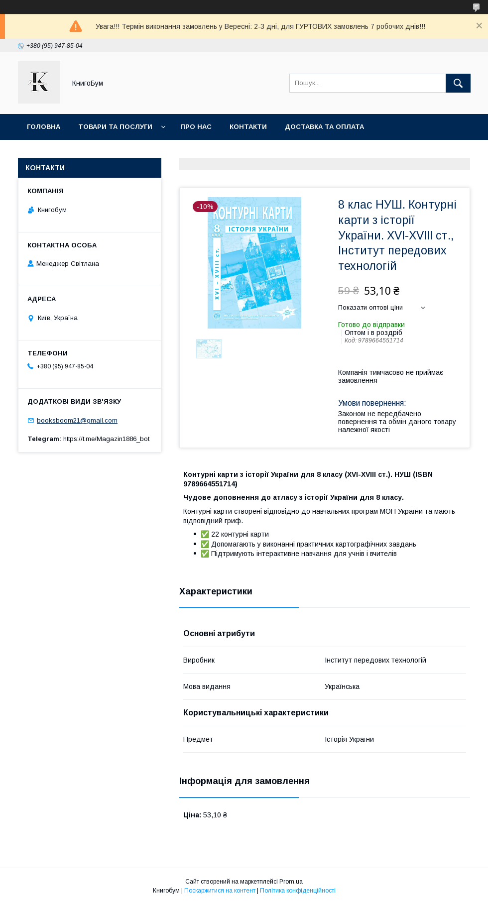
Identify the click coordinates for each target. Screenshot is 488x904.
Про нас (196, 126)
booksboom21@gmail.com (77, 420)
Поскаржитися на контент (219, 890)
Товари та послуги (115, 126)
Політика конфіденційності (298, 890)
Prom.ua (291, 881)
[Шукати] (458, 83)
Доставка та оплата (324, 126)
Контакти (248, 126)
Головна (43, 126)
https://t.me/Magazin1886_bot (106, 439)
